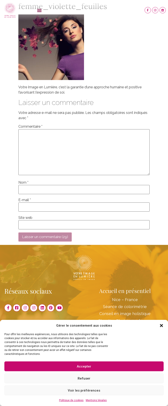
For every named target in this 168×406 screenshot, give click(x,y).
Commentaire (30, 126)
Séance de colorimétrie (125, 306)
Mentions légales (96, 400)
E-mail (24, 200)
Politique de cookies (71, 400)
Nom (23, 182)
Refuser (84, 378)
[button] (161, 325)
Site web (25, 218)
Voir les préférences (84, 390)
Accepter (84, 366)
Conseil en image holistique (124, 313)
